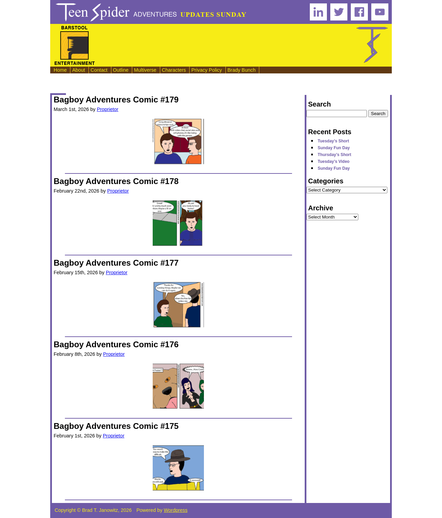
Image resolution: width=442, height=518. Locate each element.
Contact (99, 70)
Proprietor (107, 109)
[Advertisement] (225, 45)
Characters (174, 70)
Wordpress (176, 510)
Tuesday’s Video (333, 161)
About (78, 70)
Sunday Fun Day (334, 147)
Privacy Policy (206, 70)
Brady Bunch (241, 70)
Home (60, 70)
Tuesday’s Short (333, 141)
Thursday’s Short (334, 154)
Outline (121, 70)
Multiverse (145, 70)
